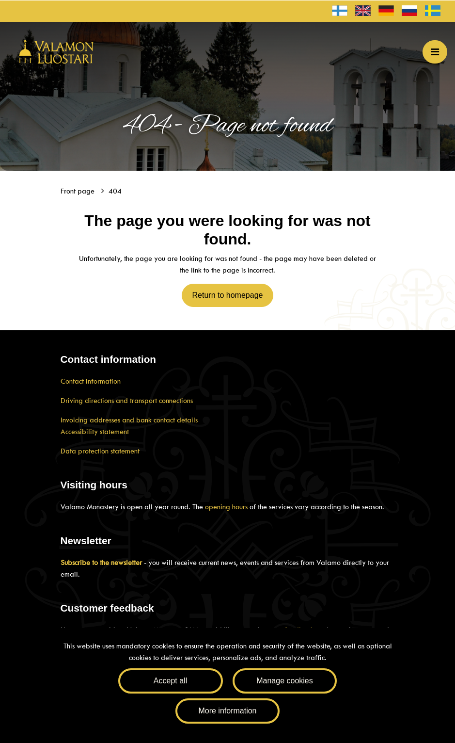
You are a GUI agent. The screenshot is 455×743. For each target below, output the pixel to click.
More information (227, 711)
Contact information (91, 381)
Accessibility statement (95, 431)
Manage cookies (284, 681)
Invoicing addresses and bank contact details (129, 420)
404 (115, 191)
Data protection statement (100, 451)
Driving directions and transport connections (127, 400)
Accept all (170, 681)
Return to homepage (227, 295)
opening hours (226, 507)
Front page (78, 191)
